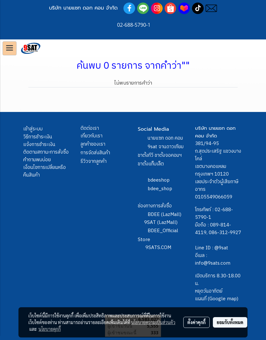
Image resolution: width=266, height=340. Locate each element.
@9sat (221, 248)
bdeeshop (159, 180)
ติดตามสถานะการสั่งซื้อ (46, 152)
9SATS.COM (158, 248)
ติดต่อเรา (89, 128)
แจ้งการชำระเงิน (39, 145)
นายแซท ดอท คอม (165, 138)
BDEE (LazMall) (164, 215)
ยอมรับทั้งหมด (230, 322)
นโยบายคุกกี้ (49, 329)
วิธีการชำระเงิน (37, 137)
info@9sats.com (212, 263)
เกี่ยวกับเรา (91, 136)
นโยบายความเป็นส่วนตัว (153, 322)
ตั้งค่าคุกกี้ (196, 322)
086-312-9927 (225, 233)
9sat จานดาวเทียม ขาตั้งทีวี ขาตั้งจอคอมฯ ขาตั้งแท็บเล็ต (161, 155)
